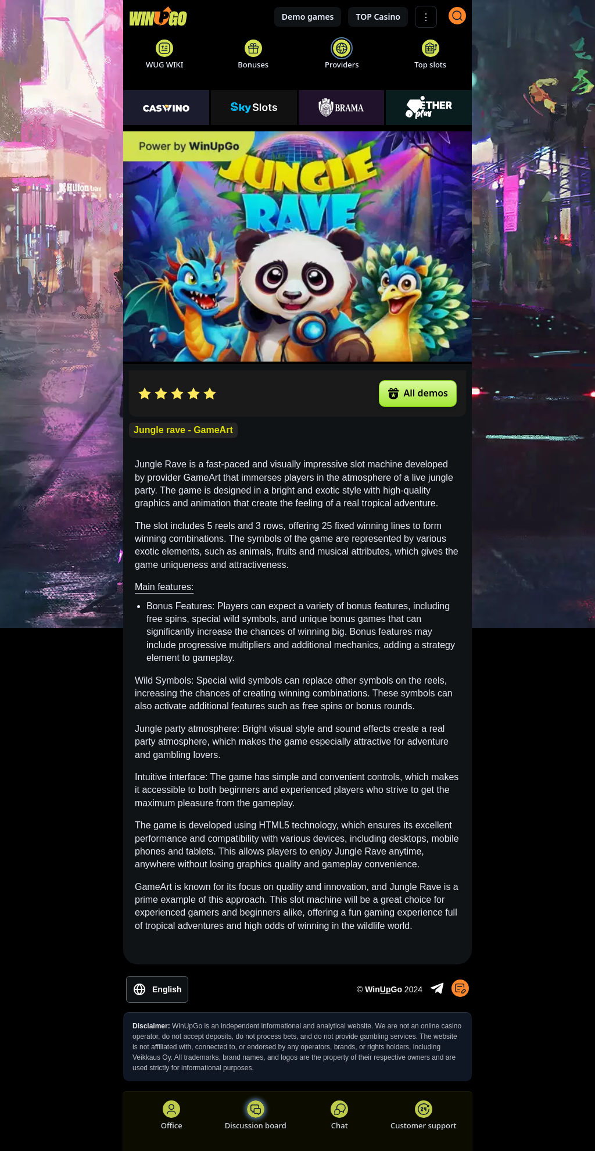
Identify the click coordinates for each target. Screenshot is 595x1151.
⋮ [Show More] (426, 17)
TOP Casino (378, 16)
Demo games (308, 16)
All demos (418, 393)
